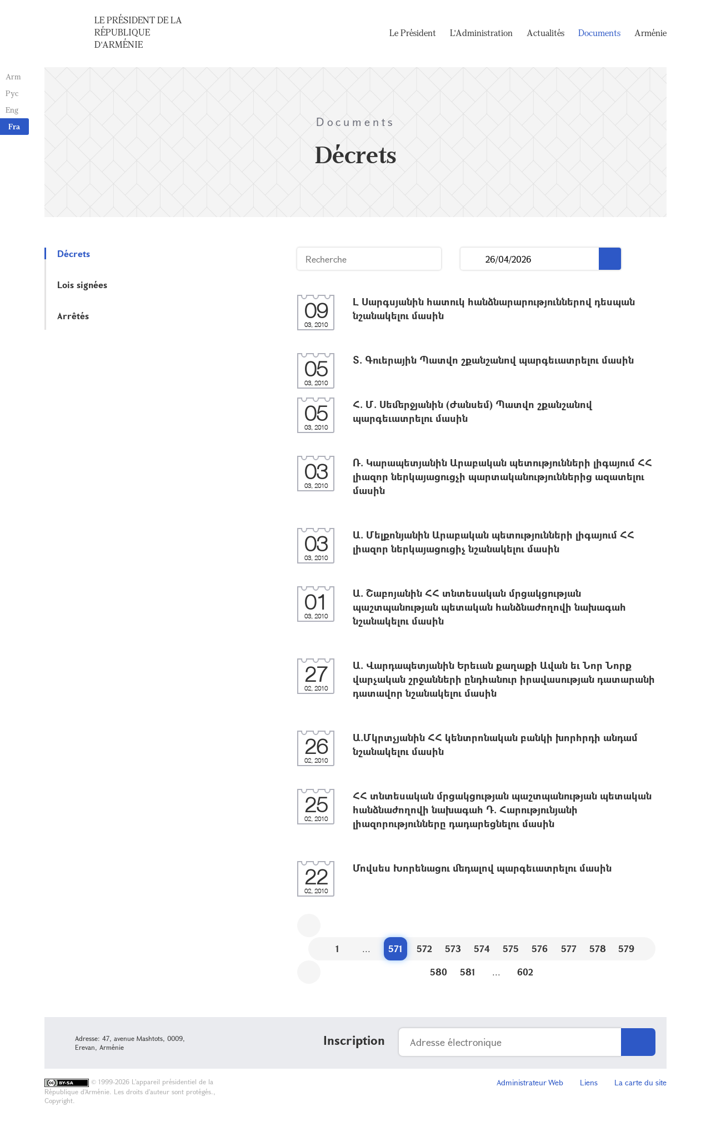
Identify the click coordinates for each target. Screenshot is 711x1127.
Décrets (73, 253)
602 (525, 972)
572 (424, 948)
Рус (12, 93)
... (473, 259)
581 (467, 972)
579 (626, 948)
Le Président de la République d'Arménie (138, 32)
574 (482, 948)
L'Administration (481, 33)
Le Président (412, 33)
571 (395, 948)
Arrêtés (73, 315)
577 (569, 948)
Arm (13, 76)
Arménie (650, 33)
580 (438, 972)
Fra (14, 126)
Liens (589, 1082)
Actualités (545, 33)
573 (453, 948)
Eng (12, 109)
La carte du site (640, 1082)
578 (597, 948)
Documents (599, 33)
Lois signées (82, 284)
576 (540, 948)
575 (511, 948)
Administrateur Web (530, 1082)
